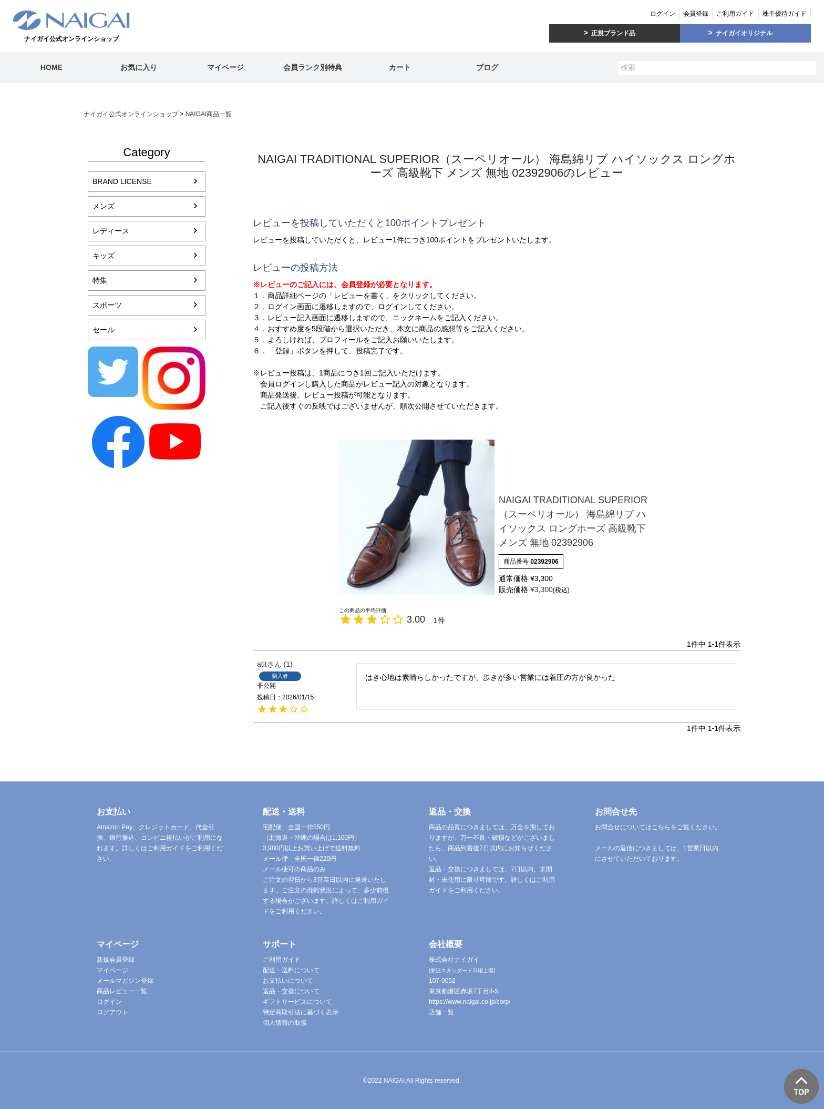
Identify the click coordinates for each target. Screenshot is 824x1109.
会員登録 (695, 13)
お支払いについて (288, 980)
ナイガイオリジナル (744, 33)
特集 (99, 280)
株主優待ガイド (785, 13)
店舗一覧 (441, 1012)
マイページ (225, 67)
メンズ (103, 206)
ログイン (662, 13)
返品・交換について (291, 991)
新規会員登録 (116, 959)
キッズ (103, 255)
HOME (51, 67)
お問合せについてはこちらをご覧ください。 (658, 827)
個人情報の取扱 (285, 1022)
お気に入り (138, 67)
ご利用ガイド (735, 13)
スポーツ (107, 305)
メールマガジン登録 (125, 980)
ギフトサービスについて (297, 1001)
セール (103, 329)
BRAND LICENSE (122, 181)
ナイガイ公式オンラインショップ (131, 114)
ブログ (487, 67)
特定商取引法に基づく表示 (300, 1012)
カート (400, 67)
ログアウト (112, 1012)
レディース (110, 231)
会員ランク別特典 (312, 67)
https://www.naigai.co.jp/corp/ (469, 1001)
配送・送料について (291, 970)
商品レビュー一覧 (122, 991)
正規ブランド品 (613, 33)
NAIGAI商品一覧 (209, 114)
